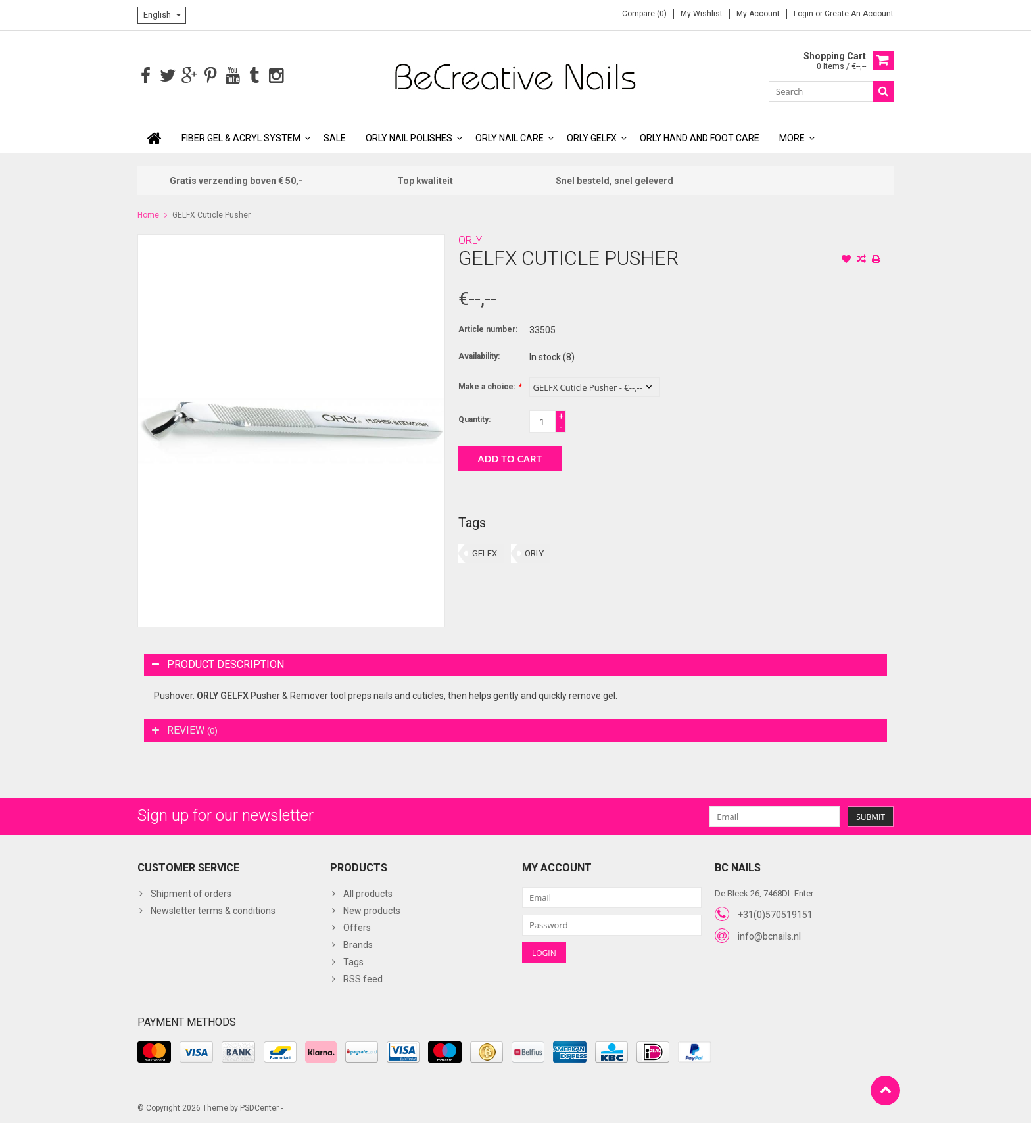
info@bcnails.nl (769, 935)
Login (804, 13)
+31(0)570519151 (775, 913)
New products (371, 909)
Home (148, 213)
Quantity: (474, 418)
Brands (358, 943)
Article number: (487, 328)
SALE (335, 136)
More (792, 136)
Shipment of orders (191, 892)
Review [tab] (185, 729)
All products (368, 892)
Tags (353, 960)
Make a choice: (489, 385)
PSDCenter (259, 1107)
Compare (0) (644, 13)
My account (758, 13)
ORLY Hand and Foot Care (699, 136)
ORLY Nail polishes (409, 136)
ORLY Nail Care (509, 136)
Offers (357, 926)
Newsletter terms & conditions (213, 909)
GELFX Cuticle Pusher (211, 213)
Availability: (479, 355)
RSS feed (363, 977)
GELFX (484, 552)
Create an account (859, 13)
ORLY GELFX (592, 136)
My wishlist (702, 13)
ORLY (470, 239)
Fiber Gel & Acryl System (240, 136)
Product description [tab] (218, 663)
